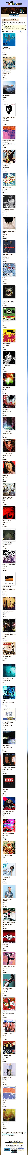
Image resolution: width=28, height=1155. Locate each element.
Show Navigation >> (14, 15)
